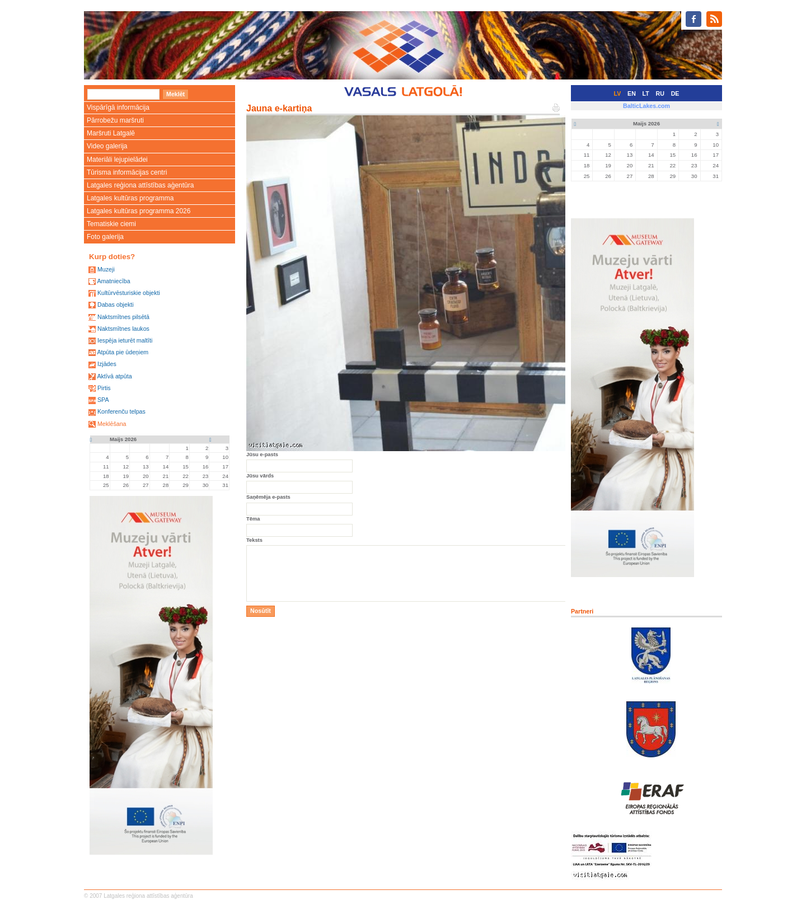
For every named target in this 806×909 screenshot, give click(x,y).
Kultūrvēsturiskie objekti (128, 292)
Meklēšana (111, 423)
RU (660, 93)
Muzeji (106, 269)
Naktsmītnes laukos (123, 328)
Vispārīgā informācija (118, 107)
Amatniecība (113, 281)
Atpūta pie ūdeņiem (122, 352)
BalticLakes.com (646, 105)
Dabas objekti (115, 304)
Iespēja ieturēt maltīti (124, 340)
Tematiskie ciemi (111, 224)
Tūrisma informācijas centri (127, 172)
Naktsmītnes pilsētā (123, 316)
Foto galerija (105, 237)
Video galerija (107, 146)
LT (646, 93)
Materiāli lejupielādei (117, 159)
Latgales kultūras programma (130, 198)
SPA (103, 399)
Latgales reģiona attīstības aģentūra (140, 185)
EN (631, 93)
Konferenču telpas (121, 411)
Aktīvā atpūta (114, 376)
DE (675, 93)
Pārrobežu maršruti (115, 120)
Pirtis (104, 388)
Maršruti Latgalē (111, 133)
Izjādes (106, 363)
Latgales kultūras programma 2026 (138, 211)
